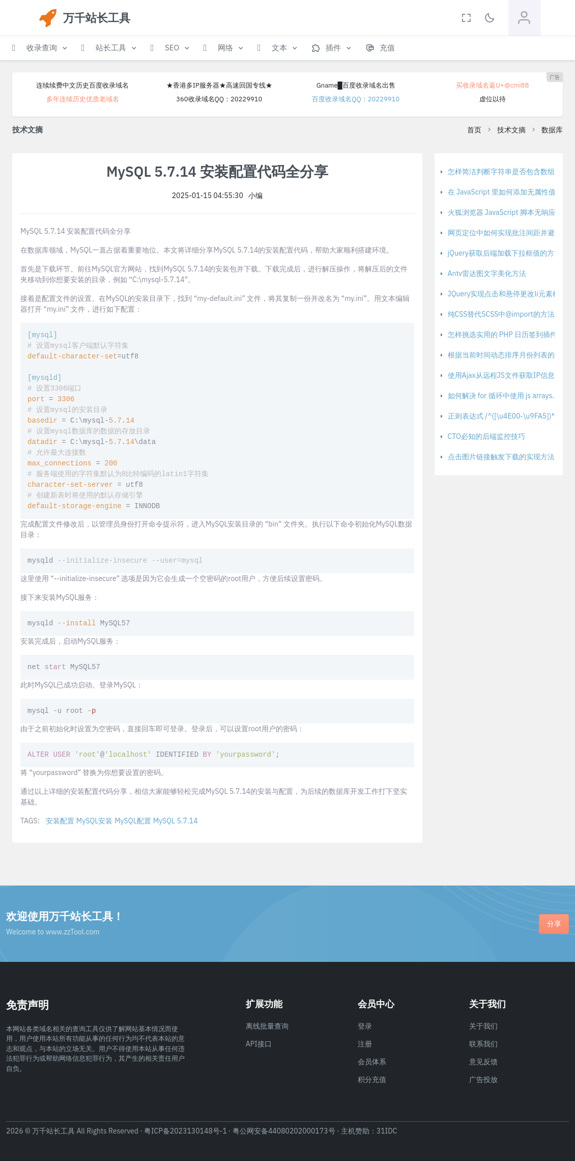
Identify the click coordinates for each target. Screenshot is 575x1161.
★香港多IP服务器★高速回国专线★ (219, 85)
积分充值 (372, 1079)
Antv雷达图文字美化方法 (487, 273)
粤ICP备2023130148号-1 (185, 1131)
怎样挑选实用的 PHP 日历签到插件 (502, 334)
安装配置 (60, 820)
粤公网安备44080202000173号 (284, 1131)
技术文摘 (511, 129)
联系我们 (483, 1043)
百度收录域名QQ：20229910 (355, 99)
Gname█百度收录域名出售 (356, 85)
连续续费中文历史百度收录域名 (82, 85)
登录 (365, 1026)
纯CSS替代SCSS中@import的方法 (501, 314)
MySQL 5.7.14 (175, 820)
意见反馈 (483, 1061)
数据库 (552, 129)
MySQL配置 (132, 820)
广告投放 (483, 1079)
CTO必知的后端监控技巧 (486, 436)
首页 (474, 129)
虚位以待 (492, 99)
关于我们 (483, 1026)
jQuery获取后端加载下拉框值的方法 (504, 253)
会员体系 (372, 1061)
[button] (40, 48)
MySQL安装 (94, 820)
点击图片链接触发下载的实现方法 (501, 456)
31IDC (387, 1131)
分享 (554, 923)
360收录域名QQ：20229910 (219, 99)
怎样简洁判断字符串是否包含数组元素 (508, 171)
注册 (365, 1043)
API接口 (259, 1043)
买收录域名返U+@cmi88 (492, 85)
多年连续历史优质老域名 (82, 99)
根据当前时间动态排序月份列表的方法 (508, 355)
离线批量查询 (267, 1026)
